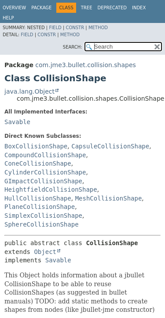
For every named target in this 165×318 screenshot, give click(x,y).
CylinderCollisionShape (45, 172)
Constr (75, 27)
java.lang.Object (29, 91)
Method (98, 27)
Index (139, 7)
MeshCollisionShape (108, 198)
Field (55, 27)
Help (8, 17)
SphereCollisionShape (41, 224)
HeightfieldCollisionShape (50, 189)
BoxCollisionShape (35, 146)
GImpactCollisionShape (43, 181)
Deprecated (112, 7)
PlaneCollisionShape (39, 206)
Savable (17, 121)
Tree (86, 7)
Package (41, 7)
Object (45, 251)
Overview (14, 7)
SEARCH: (72, 47)
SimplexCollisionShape (43, 215)
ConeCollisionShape (37, 163)
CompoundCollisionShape (45, 155)
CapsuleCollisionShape (110, 146)
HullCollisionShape (37, 198)
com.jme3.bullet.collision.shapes (85, 64)
